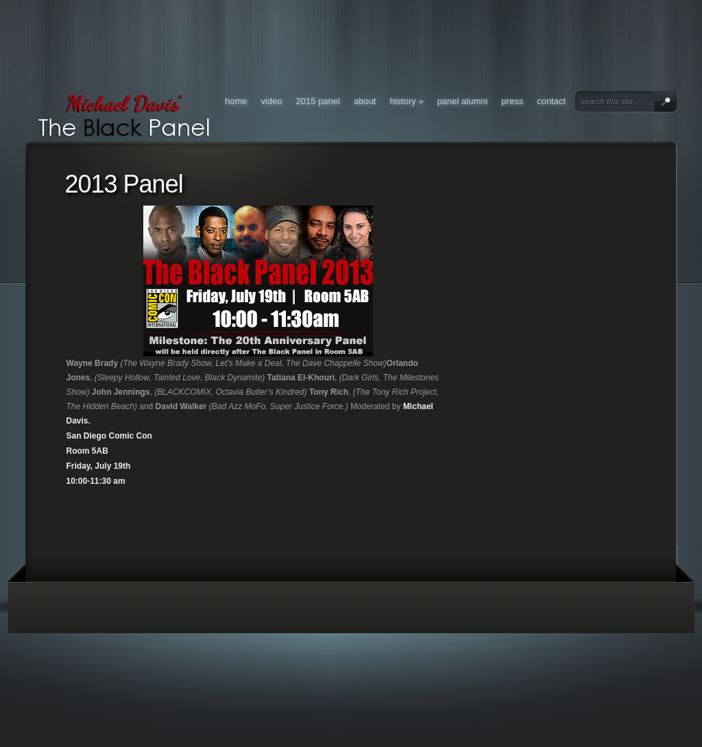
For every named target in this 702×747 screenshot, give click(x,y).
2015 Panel (318, 101)
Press (512, 101)
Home (236, 101)
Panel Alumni (462, 101)
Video (271, 101)
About (365, 101)
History (407, 101)
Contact (551, 101)
